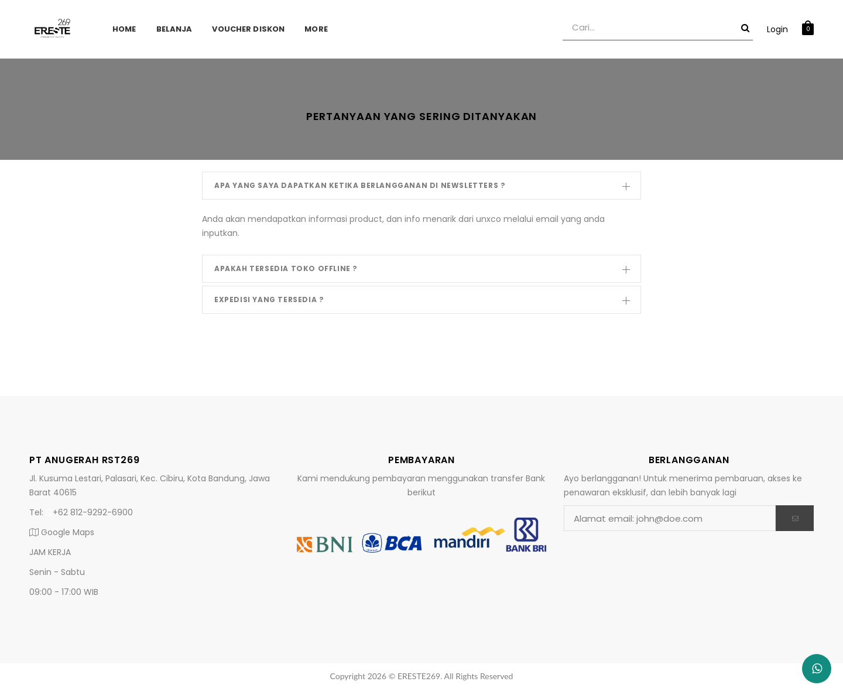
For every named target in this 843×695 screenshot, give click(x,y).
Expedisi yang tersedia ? (422, 302)
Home (124, 29)
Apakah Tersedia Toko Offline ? (422, 271)
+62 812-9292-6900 (89, 512)
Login (777, 29)
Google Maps (61, 532)
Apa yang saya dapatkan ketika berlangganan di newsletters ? (422, 188)
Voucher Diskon (248, 29)
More (316, 29)
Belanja (174, 29)
